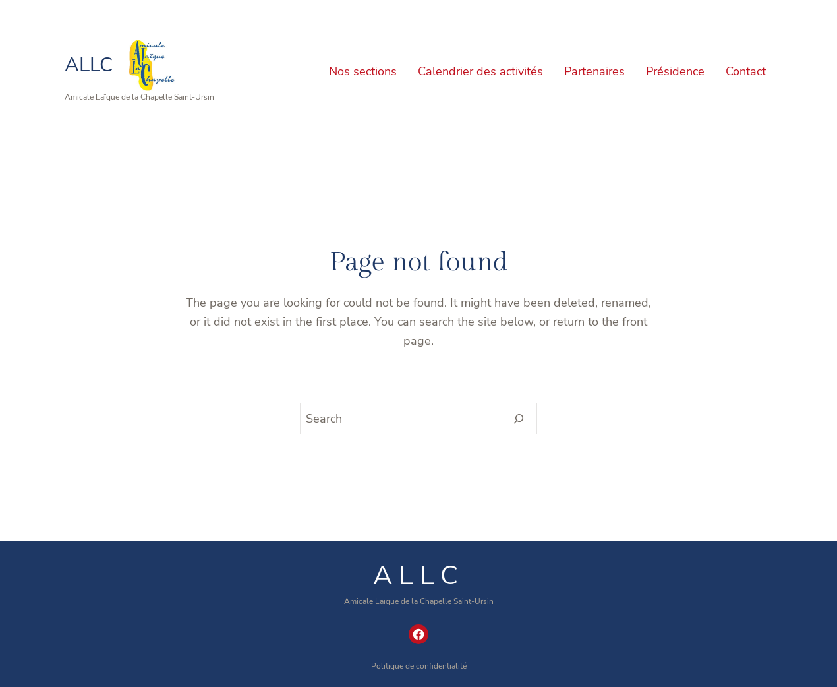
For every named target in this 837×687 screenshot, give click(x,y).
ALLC (89, 64)
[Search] (519, 418)
